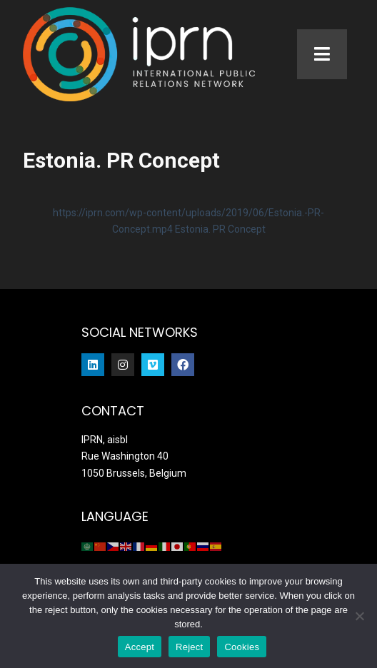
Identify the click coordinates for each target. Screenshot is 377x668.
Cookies (241, 647)
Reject (189, 647)
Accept (139, 647)
